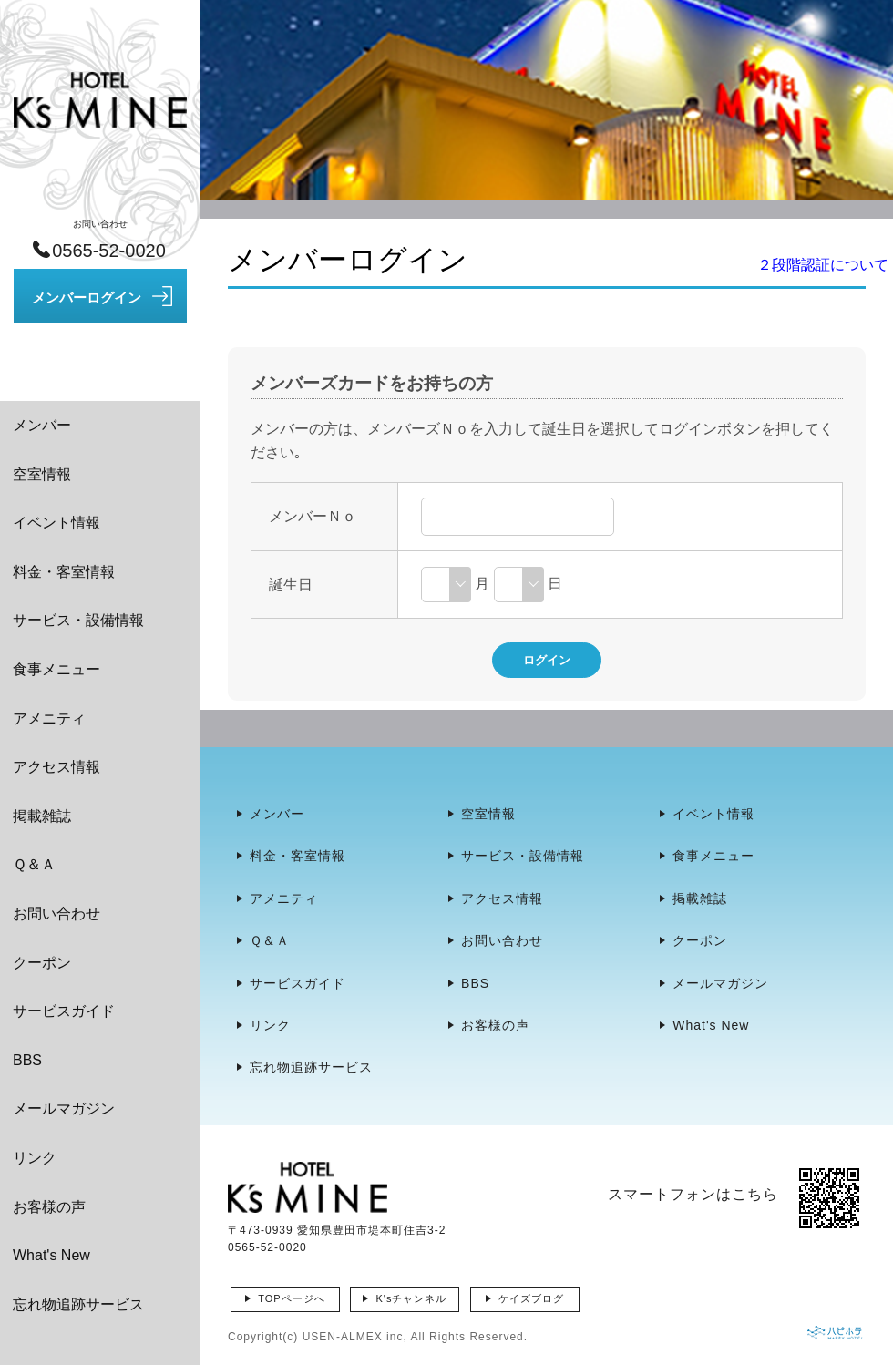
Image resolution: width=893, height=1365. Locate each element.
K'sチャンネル (410, 1298)
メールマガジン (64, 1108)
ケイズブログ (531, 1298)
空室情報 (42, 474)
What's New (51, 1255)
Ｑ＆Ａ (34, 864)
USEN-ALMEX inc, (355, 1336)
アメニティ (49, 718)
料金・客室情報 (64, 572)
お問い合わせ (56, 913)
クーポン (42, 962)
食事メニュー (56, 669)
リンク (34, 1157)
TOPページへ (291, 1298)
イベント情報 (56, 522)
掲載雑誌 (42, 816)
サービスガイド (64, 1011)
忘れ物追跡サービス (78, 1304)
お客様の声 (49, 1207)
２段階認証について (822, 264)
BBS (27, 1060)
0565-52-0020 (267, 1247)
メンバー (42, 425)
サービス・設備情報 (78, 620)
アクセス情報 (56, 767)
